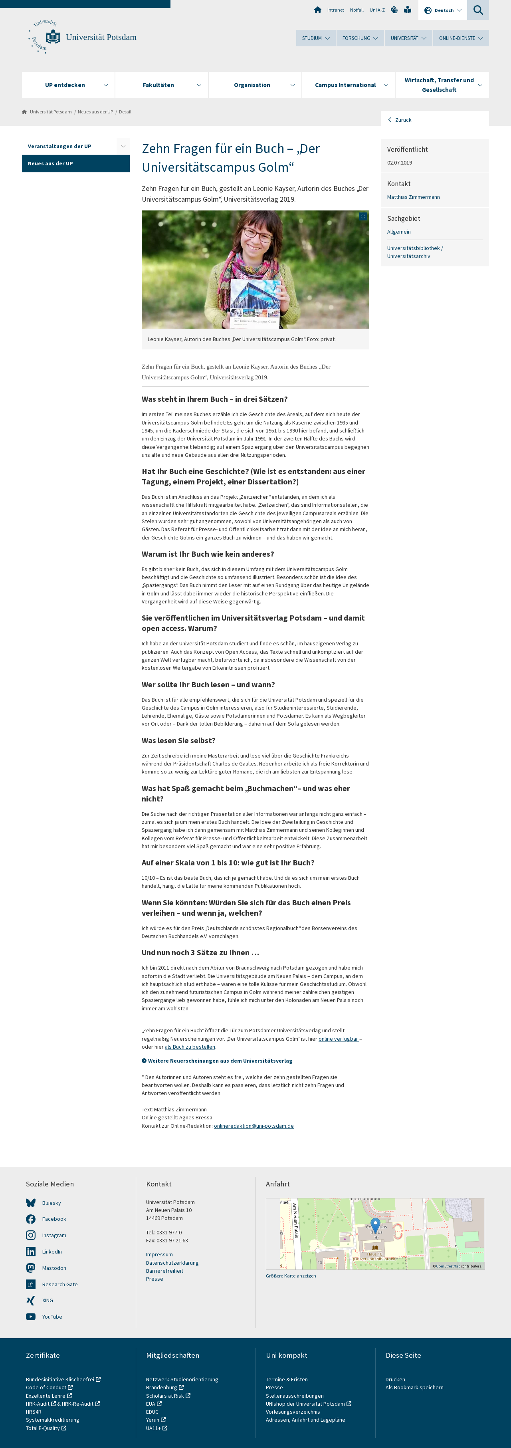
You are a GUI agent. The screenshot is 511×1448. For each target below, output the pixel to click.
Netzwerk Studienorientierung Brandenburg (182, 1383)
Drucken (395, 1379)
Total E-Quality (43, 1428)
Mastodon (54, 1267)
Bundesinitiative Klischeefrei (60, 1379)
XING (47, 1300)
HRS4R (34, 1411)
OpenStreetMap (448, 1266)
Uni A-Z (377, 10)
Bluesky (51, 1202)
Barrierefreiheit (164, 1270)
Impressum (159, 1254)
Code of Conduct (46, 1387)
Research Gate (60, 1284)
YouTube (52, 1316)
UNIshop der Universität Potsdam (305, 1403)
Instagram (54, 1235)
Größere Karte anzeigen (291, 1276)
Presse (154, 1278)
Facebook (54, 1218)
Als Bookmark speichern (415, 1387)
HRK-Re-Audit (77, 1403)
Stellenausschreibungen (295, 1395)
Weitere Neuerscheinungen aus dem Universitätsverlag (220, 1060)
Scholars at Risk (165, 1395)
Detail (125, 112)
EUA (150, 1403)
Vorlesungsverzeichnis (293, 1411)
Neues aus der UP (95, 112)
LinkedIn (52, 1251)
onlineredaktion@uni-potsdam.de (254, 1125)
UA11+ (153, 1428)
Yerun (152, 1419)
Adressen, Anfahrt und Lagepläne (305, 1419)
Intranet (335, 10)
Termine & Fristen (287, 1379)
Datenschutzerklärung (172, 1262)
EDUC (152, 1411)
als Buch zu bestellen (190, 1046)
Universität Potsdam (101, 37)
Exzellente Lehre (45, 1395)
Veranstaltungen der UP (59, 146)
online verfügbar (339, 1038)
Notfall (357, 10)
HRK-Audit (38, 1403)
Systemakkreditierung (52, 1419)
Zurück (403, 120)
